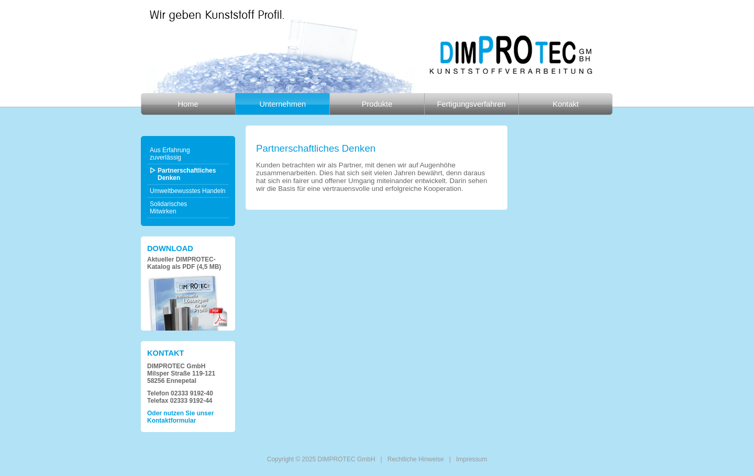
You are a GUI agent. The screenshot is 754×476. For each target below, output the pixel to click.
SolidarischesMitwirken (168, 207)
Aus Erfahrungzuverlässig (170, 153)
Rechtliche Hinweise (415, 459)
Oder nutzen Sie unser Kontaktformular (180, 417)
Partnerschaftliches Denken (187, 174)
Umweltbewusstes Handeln (188, 191)
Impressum (471, 459)
